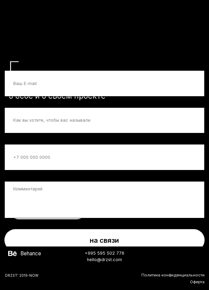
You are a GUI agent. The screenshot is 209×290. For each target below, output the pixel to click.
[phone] (104, 157)
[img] (12, 253)
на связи (104, 240)
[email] (104, 83)
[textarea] (104, 199)
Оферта (197, 281)
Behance (30, 253)
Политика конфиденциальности (173, 275)
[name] (104, 120)
